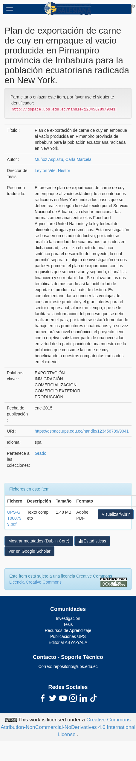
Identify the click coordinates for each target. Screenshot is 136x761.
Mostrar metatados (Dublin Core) (38, 541)
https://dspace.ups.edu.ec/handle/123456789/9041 (82, 431)
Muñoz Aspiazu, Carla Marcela (63, 159)
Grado (40, 453)
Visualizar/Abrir (116, 514)
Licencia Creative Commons (35, 582)
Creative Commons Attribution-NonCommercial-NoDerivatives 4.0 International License (68, 727)
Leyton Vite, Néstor (52, 170)
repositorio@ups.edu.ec (76, 666)
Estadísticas (92, 540)
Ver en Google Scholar (29, 551)
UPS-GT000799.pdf (14, 518)
